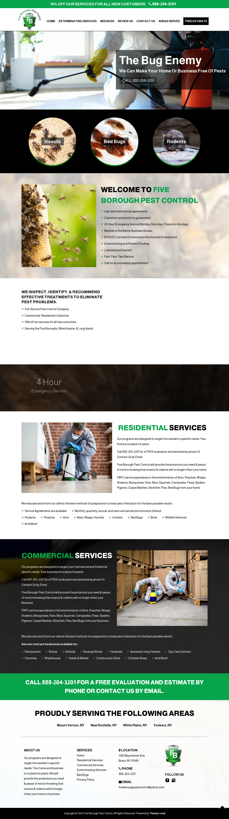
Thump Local (157, 813)
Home (51, 21)
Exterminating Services (78, 21)
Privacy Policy (85, 779)
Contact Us (145, 21)
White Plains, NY (135, 725)
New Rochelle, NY (104, 725)
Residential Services (90, 760)
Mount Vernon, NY (70, 725)
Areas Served (169, 21)
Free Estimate (196, 21)
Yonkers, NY (162, 725)
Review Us (125, 21)
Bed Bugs (107, 21)
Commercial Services (90, 765)
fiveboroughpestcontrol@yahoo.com (141, 787)
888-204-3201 (127, 774)
